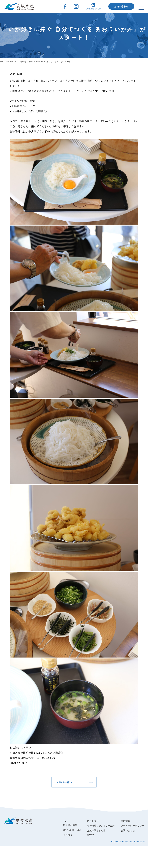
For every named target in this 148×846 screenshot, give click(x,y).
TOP (2, 62)
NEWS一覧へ (64, 782)
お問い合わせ (121, 6)
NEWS (10, 62)
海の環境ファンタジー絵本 (101, 825)
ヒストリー (93, 821)
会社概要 (68, 835)
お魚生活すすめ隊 (96, 830)
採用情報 (125, 821)
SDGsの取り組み (72, 830)
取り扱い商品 (70, 825)
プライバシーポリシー (132, 825)
